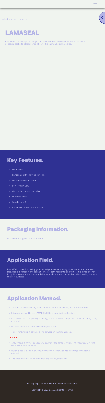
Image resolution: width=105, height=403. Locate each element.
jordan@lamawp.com (67, 383)
